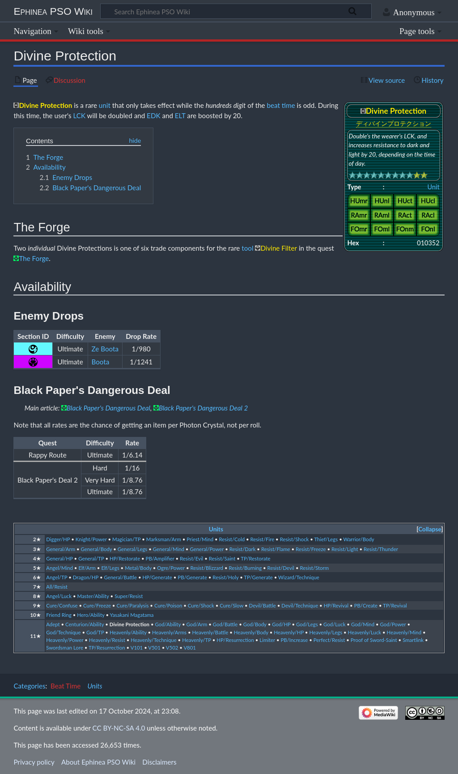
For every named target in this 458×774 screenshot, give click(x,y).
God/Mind (362, 624)
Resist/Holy (225, 577)
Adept (52, 624)
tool (247, 248)
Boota (101, 362)
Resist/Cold (232, 539)
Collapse (429, 529)
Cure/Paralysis (132, 605)
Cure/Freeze (97, 605)
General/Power (207, 549)
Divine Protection (129, 624)
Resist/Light (344, 549)
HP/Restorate (125, 558)
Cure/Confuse (61, 605)
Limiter (267, 640)
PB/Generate (192, 577)
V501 (154, 647)
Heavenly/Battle (210, 632)
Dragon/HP (85, 577)
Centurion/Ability (84, 624)
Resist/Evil (191, 558)
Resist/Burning (245, 568)
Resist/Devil (280, 568)
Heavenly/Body (251, 632)
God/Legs (307, 624)
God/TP (95, 632)
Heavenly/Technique (153, 640)
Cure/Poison (168, 605)
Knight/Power (91, 539)
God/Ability (168, 624)
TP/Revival (395, 605)
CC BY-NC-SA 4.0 (119, 728)
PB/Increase (294, 640)
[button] (429, 529)
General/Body (96, 549)
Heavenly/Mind (404, 632)
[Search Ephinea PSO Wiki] (236, 11)
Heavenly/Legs (325, 632)
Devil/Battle (262, 605)
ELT (180, 115)
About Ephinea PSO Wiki (98, 762)
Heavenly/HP (289, 632)
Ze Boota (105, 349)
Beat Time (66, 686)
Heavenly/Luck (365, 632)
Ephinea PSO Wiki (53, 11)
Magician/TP (126, 539)
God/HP (281, 624)
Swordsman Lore (64, 647)
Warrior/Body (359, 539)
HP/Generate (157, 577)
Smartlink (413, 640)
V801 (189, 647)
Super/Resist (128, 596)
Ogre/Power (171, 568)
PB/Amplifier (160, 558)
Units (216, 529)
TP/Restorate (255, 558)
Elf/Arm (87, 568)
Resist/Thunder (381, 549)
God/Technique (63, 632)
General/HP (59, 558)
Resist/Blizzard (206, 568)
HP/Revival (336, 605)
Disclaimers (159, 762)
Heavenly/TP (196, 640)
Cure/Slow (231, 605)
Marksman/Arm (163, 539)
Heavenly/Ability (128, 632)
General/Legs (133, 549)
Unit (434, 187)
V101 (137, 647)
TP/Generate (258, 577)
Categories (29, 686)
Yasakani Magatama (132, 615)
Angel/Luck (59, 596)
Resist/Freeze (311, 549)
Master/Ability (93, 596)
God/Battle (225, 624)
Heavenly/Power (64, 640)
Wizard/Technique (298, 577)
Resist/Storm (314, 568)
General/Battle (120, 577)
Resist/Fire (262, 539)
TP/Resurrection (107, 647)
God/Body (255, 624)
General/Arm (60, 549)
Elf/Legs (110, 568)
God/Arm (196, 624)
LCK (79, 115)
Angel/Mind (59, 568)
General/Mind (168, 549)
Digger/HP (58, 539)
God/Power (393, 624)
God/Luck (334, 624)
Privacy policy (33, 762)
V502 (172, 647)
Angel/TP (56, 577)
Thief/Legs (326, 539)
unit (104, 105)
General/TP (91, 558)
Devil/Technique (299, 605)
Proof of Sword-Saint (374, 640)
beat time (281, 105)
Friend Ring (59, 615)
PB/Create (365, 605)
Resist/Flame (275, 549)
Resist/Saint (222, 558)
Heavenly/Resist (107, 640)
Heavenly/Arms (169, 632)
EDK (153, 115)
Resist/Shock (294, 539)
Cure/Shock (201, 605)
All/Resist (57, 587)
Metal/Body (138, 568)
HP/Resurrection (235, 640)
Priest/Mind (200, 539)
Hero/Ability (90, 615)
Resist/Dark (242, 549)
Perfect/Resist (329, 640)
